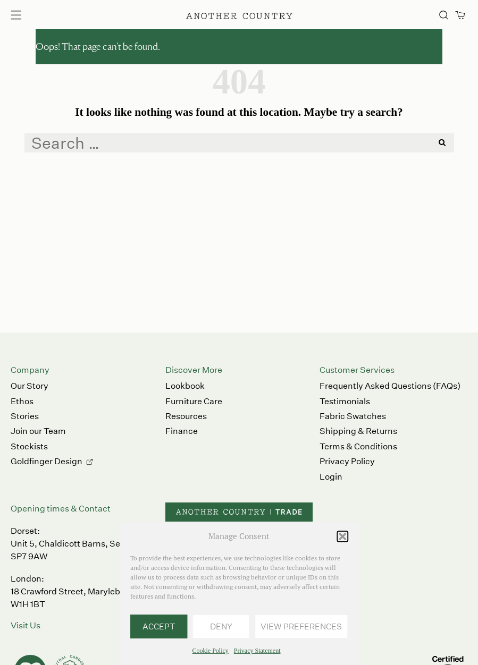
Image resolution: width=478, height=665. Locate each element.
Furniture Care (193, 401)
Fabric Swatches (353, 416)
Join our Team (38, 431)
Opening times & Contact (61, 509)
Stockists (29, 446)
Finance (181, 431)
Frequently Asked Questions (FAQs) (390, 386)
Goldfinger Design (46, 461)
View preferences (301, 626)
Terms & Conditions (358, 446)
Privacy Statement (257, 650)
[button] (342, 536)
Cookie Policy (210, 650)
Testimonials (345, 401)
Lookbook (185, 386)
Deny (221, 626)
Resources (186, 416)
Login (331, 477)
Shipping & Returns (358, 431)
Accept (158, 626)
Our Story (29, 386)
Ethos (22, 401)
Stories (25, 416)
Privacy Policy (347, 461)
